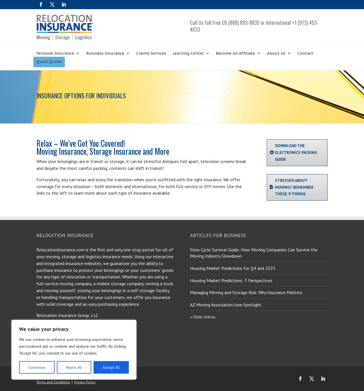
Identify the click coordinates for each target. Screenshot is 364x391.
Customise (37, 367)
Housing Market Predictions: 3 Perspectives (231, 280)
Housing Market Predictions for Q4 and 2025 (233, 268)
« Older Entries (203, 316)
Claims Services (151, 53)
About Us (276, 53)
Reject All (74, 367)
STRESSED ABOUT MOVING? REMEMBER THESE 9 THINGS (294, 187)
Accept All (111, 367)
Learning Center (188, 53)
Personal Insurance (55, 53)
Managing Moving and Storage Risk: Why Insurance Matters (246, 292)
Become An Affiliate (235, 53)
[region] (73, 350)
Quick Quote (49, 62)
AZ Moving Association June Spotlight (225, 304)
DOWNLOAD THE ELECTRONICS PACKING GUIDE (296, 152)
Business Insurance (105, 53)
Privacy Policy (85, 382)
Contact (305, 53)
